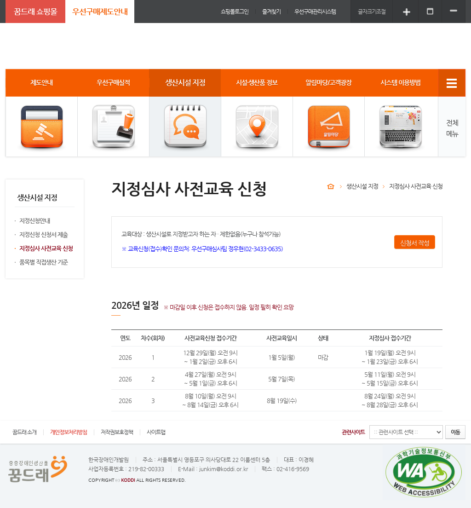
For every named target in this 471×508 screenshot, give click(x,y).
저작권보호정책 (117, 432)
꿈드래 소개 (24, 432)
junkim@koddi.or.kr (223, 469)
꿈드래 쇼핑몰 (35, 11)
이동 (455, 432)
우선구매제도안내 (99, 11)
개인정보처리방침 (68, 432)
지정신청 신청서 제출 (43, 234)
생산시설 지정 (362, 186)
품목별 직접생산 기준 (43, 262)
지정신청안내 (34, 220)
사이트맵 (156, 432)
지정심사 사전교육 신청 (46, 248)
